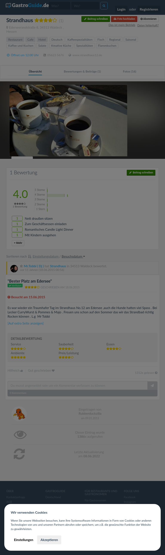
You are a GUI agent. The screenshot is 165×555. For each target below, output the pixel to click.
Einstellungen (23, 540)
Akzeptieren (49, 540)
